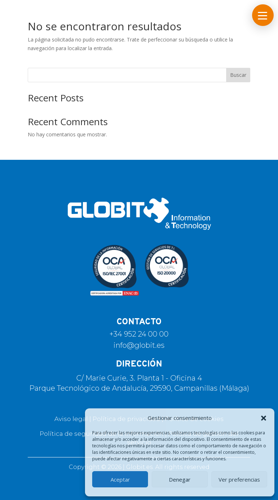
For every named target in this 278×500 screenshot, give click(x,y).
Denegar (179, 479)
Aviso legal (71, 418)
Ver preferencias (239, 479)
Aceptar (120, 479)
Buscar (238, 74)
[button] (263, 418)
